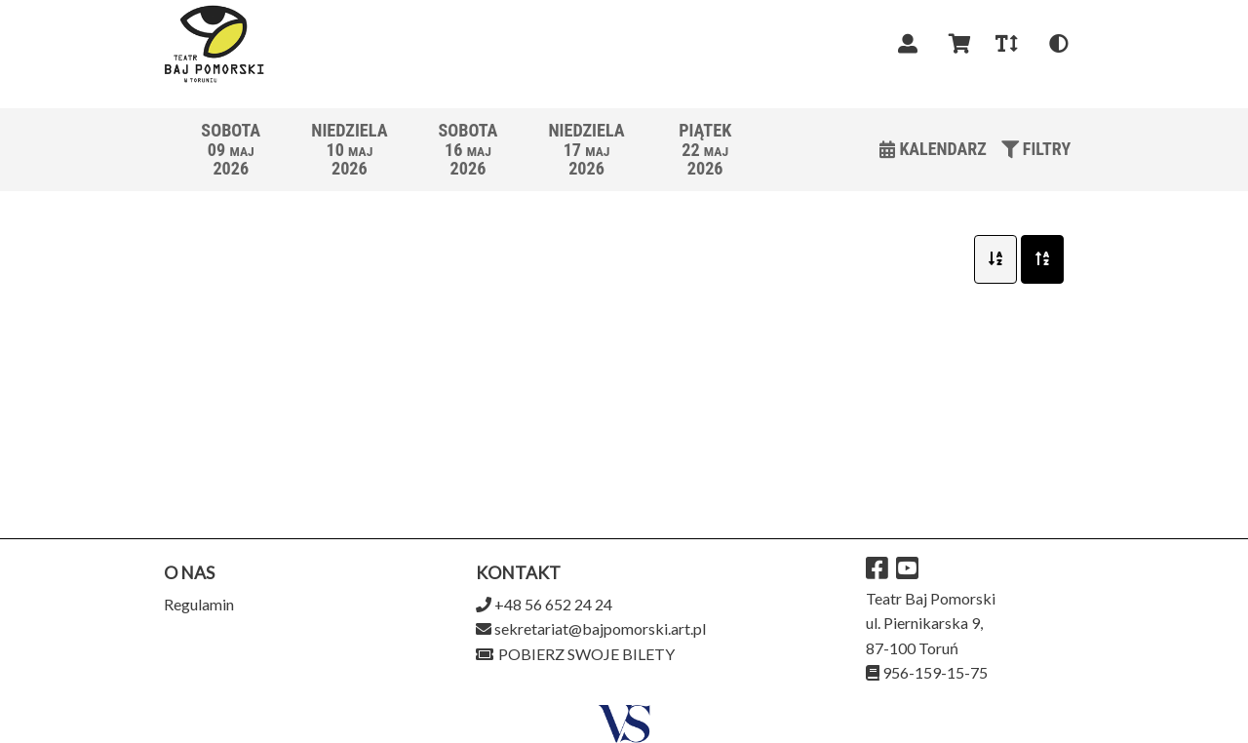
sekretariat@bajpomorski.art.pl (600, 628)
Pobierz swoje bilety (575, 654)
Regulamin (199, 604)
